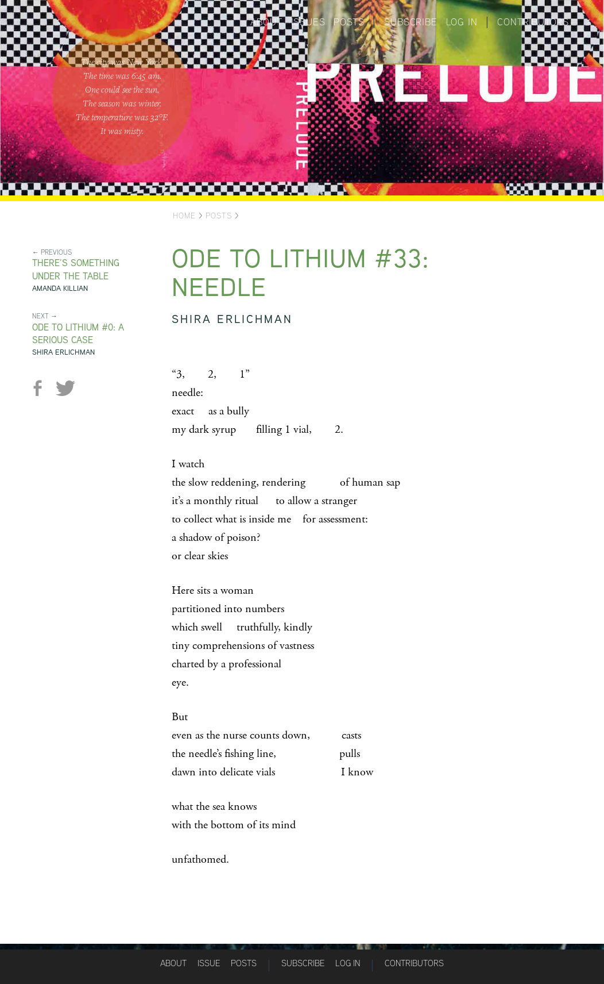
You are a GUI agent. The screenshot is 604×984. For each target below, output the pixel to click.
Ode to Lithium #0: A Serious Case (78, 334)
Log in (462, 22)
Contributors (533, 22)
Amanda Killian (60, 288)
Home (184, 215)
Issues (308, 22)
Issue (209, 963)
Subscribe (410, 22)
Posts (349, 22)
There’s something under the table (75, 269)
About (266, 22)
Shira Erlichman (63, 352)
